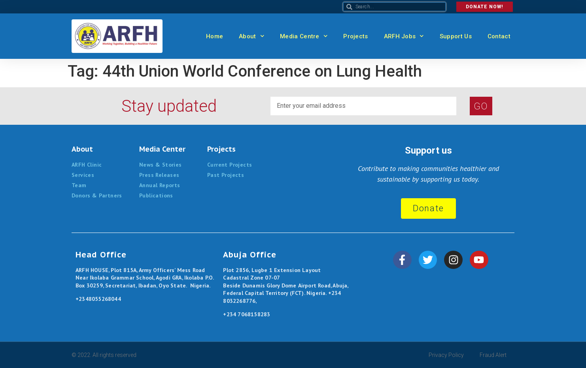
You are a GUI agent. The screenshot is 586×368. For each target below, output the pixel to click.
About (251, 36)
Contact (499, 36)
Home (214, 36)
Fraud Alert (493, 355)
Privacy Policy (446, 355)
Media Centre (303, 36)
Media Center (162, 149)
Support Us (456, 36)
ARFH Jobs (404, 36)
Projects (355, 36)
